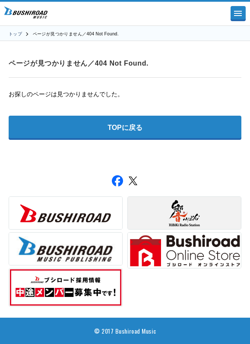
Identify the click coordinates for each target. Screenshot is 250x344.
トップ (15, 34)
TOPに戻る (125, 127)
